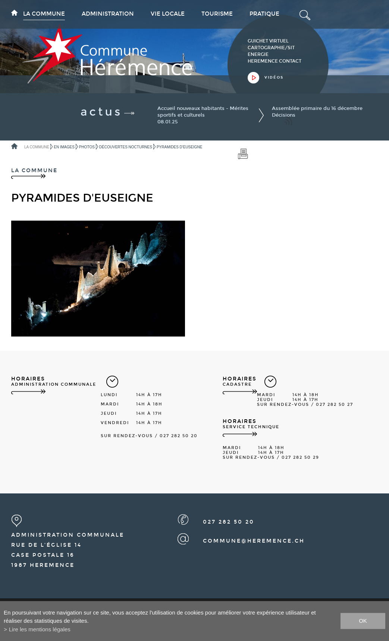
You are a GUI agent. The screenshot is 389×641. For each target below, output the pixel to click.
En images (64, 147)
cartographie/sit (271, 47)
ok (363, 621)
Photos (87, 147)
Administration (108, 13)
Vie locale (168, 13)
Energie (258, 54)
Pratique (264, 13)
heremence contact (274, 61)
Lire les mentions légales (39, 629)
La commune (44, 13)
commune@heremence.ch (254, 541)
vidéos (273, 77)
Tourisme (217, 13)
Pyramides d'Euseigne (180, 147)
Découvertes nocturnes (125, 147)
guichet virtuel (268, 41)
